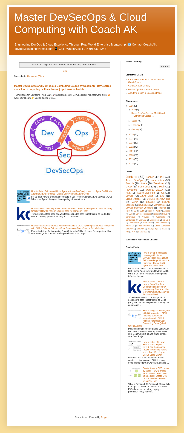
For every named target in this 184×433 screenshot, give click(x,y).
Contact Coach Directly (139, 86)
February (135, 125)
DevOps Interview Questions (139, 208)
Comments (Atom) (35, 76)
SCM (142, 211)
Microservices (160, 205)
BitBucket (150, 202)
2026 (131, 106)
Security (140, 229)
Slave (164, 214)
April (133, 109)
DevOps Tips (153, 229)
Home (64, 71)
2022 (131, 147)
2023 (131, 143)
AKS (128, 192)
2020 (131, 155)
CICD (129, 186)
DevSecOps (144, 205)
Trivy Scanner (161, 223)
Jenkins (131, 177)
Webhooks (160, 217)
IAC (162, 177)
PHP (133, 232)
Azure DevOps (134, 180)
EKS (162, 196)
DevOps (129, 196)
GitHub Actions (133, 199)
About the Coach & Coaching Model (145, 93)
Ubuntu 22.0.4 (154, 189)
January (135, 129)
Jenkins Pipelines (143, 214)
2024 (131, 138)
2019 (131, 159)
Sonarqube (144, 186)
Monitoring (154, 220)
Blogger (104, 417)
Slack (150, 211)
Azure (143, 183)
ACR (158, 211)
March (134, 121)
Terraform (158, 183)
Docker (150, 177)
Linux (156, 214)
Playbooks (131, 189)
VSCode (145, 217)
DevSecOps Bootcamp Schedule (143, 89)
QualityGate (142, 232)
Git (162, 192)
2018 (131, 163)
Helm (128, 211)
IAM (127, 232)
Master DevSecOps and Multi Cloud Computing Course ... (148, 114)
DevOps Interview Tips (158, 199)
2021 (131, 151)
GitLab (164, 229)
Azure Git (130, 226)
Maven (135, 202)
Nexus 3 (166, 220)
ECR (130, 214)
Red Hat (147, 223)
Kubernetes (157, 180)
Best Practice (144, 226)
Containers (130, 220)
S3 (135, 211)
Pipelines (162, 208)
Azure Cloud (146, 196)
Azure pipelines (146, 192)
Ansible (130, 183)
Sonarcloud (130, 217)
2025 (131, 134)
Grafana (142, 220)
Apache (166, 211)
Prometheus (134, 223)
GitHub (161, 186)
